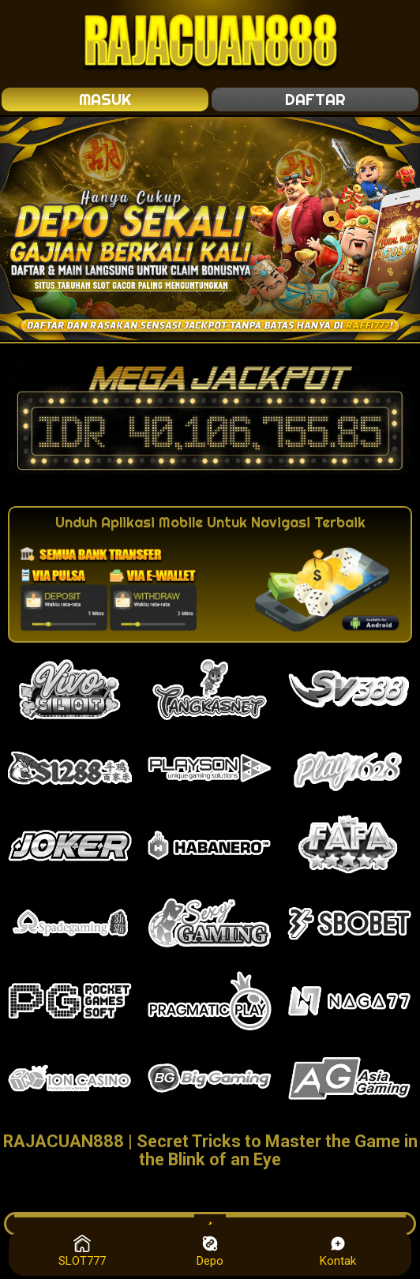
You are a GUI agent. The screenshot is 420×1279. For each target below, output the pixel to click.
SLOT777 (82, 1251)
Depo (210, 1251)
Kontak (338, 1251)
